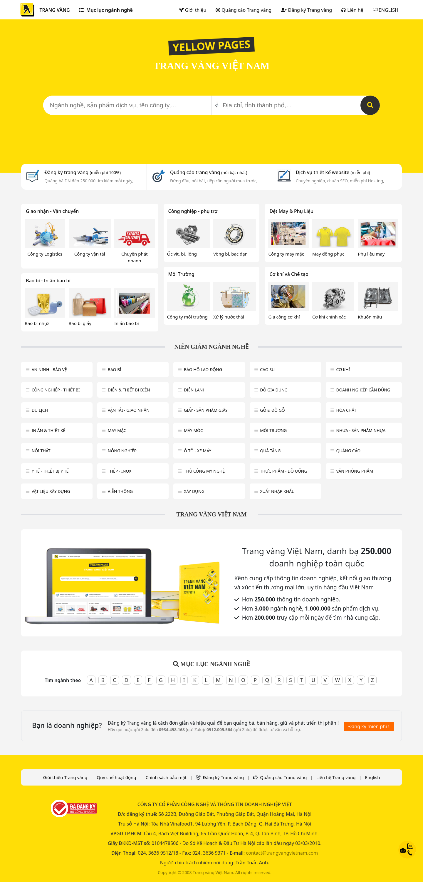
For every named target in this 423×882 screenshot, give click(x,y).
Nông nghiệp (122, 450)
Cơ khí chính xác (329, 317)
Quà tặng (270, 450)
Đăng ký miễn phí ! (369, 726)
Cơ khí (343, 369)
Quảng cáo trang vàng (208, 172)
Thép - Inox (119, 471)
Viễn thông (120, 491)
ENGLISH (385, 10)
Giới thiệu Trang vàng (65, 777)
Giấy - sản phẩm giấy (206, 410)
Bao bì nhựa (37, 323)
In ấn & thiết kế (49, 430)
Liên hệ (352, 10)
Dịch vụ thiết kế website (333, 172)
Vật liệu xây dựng (51, 491)
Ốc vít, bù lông (182, 254)
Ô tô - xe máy (197, 450)
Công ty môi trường (187, 317)
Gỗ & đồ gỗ (272, 410)
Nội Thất (41, 450)
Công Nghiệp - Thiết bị (56, 390)
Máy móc (193, 430)
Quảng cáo (348, 450)
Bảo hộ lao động (203, 369)
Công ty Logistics (44, 254)
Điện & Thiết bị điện (129, 390)
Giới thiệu (193, 10)
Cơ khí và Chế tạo (288, 274)
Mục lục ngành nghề (106, 10)
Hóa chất (346, 410)
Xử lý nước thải (228, 317)
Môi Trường (181, 274)
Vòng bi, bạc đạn (230, 254)
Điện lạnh (195, 390)
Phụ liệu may (371, 254)
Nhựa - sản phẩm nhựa (360, 430)
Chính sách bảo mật (166, 777)
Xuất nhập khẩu (277, 491)
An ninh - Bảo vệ (49, 369)
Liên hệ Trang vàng (336, 777)
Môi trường (273, 430)
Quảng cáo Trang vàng (243, 10)
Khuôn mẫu (370, 317)
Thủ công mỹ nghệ (204, 471)
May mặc (117, 430)
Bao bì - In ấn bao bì (48, 280)
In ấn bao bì (126, 323)
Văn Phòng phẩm (354, 471)
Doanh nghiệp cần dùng (363, 390)
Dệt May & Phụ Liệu (291, 211)
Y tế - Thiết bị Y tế (50, 471)
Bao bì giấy (80, 323)
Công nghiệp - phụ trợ (193, 211)
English (372, 777)
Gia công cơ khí (284, 317)
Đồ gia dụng (274, 390)
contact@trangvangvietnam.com (282, 853)
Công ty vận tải (89, 254)
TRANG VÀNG (54, 10)
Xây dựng (194, 491)
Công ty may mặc (286, 254)
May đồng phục (328, 254)
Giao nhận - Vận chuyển (52, 211)
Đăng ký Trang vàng (306, 10)
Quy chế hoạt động (116, 777)
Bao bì (114, 369)
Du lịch (40, 410)
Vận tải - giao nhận (129, 410)
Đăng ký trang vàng (82, 172)
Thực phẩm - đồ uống (283, 471)
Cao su (267, 369)
